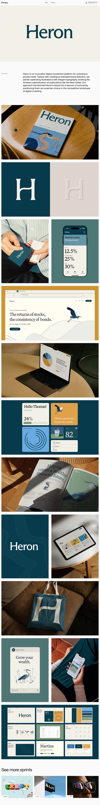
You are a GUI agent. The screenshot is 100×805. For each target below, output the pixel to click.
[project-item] (17, 787)
